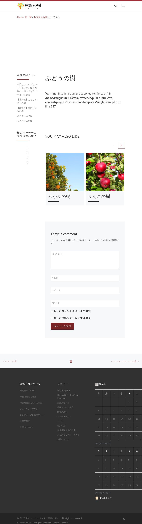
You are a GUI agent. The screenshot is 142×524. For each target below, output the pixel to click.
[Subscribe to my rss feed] (124, 519)
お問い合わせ (63, 439)
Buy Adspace (63, 390)
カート (60, 420)
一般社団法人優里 (28, 396)
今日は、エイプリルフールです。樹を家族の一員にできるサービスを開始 (27, 89)
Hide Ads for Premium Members (67, 396)
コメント (57, 254)
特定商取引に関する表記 (31, 402)
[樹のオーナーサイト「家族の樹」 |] (29, 5)
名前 (55, 278)
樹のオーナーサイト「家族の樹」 (42, 518)
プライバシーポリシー (30, 408)
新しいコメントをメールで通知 (72, 311)
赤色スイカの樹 (24, 120)
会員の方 (61, 425)
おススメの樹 (40, 17)
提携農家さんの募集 (66, 430)
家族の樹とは (63, 402)
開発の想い (62, 411)
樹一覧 (28, 17)
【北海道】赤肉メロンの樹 (27, 109)
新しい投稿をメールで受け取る (72, 318)
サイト (56, 302)
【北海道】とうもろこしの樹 (27, 101)
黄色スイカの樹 (24, 116)
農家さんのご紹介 (65, 407)
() (27, 147)
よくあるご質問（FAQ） (68, 434)
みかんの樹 (59, 196)
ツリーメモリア (64, 416)
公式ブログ (25, 420)
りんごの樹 (99, 196)
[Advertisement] (71, 45)
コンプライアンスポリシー (32, 414)
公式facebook (26, 426)
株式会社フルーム (28, 390)
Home (20, 17)
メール (56, 290)
